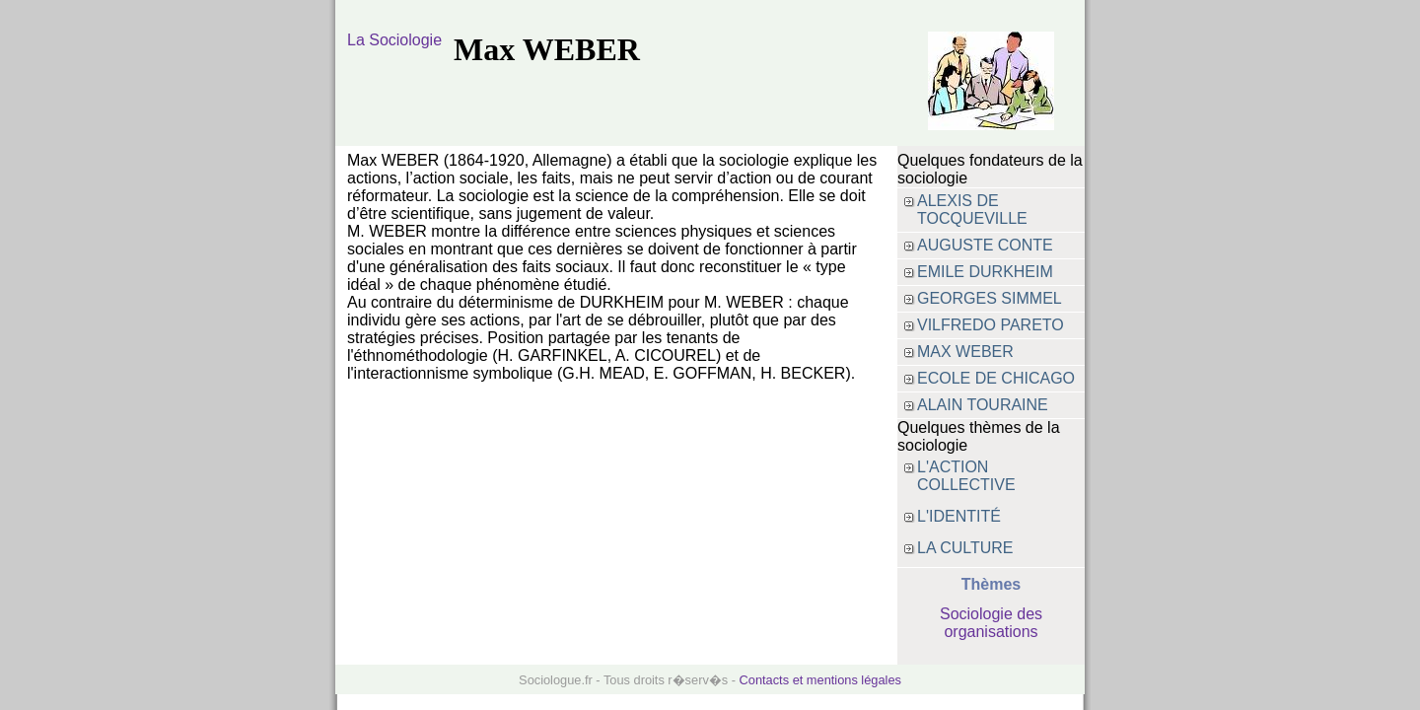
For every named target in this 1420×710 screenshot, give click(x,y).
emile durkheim (985, 271)
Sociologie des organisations (991, 622)
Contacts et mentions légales (820, 680)
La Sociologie (394, 40)
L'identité (959, 516)
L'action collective (966, 476)
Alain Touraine (982, 404)
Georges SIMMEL (989, 298)
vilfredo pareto (990, 325)
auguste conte (985, 245)
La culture (965, 547)
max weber (965, 351)
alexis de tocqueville (972, 209)
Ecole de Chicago (996, 378)
